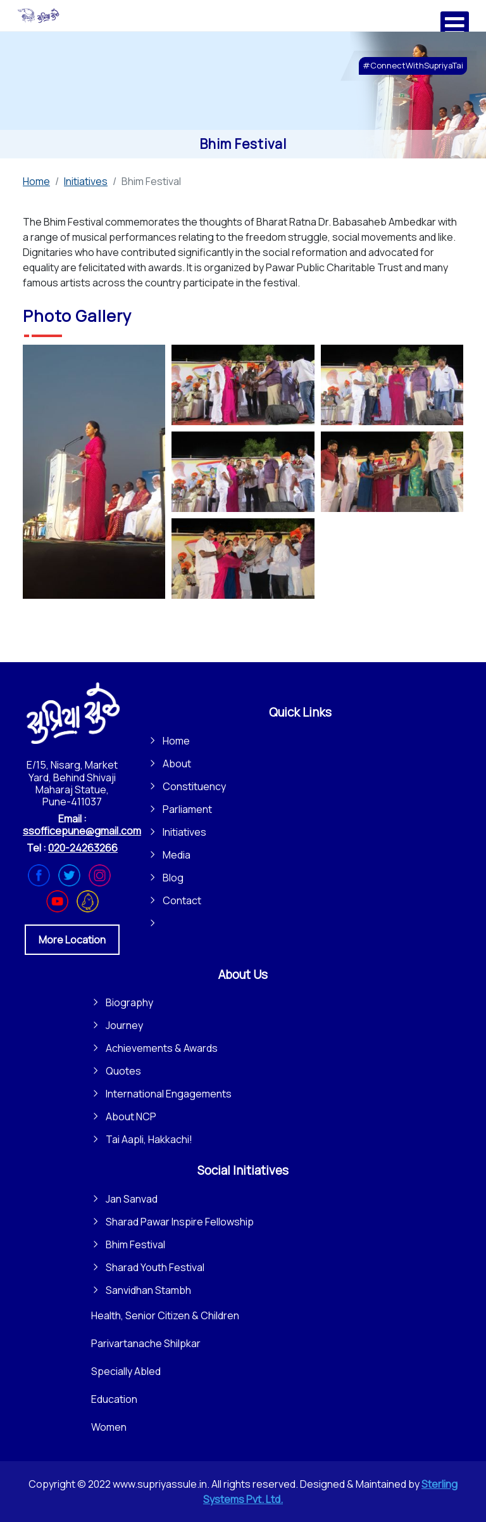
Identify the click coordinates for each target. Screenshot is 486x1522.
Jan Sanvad (132, 1199)
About (177, 763)
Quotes (123, 1071)
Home (176, 741)
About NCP (131, 1116)
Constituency (194, 786)
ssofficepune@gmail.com (82, 831)
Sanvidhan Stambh (148, 1290)
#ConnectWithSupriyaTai (413, 65)
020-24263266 (83, 848)
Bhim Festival (135, 1244)
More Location (72, 940)
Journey (124, 1025)
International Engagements (169, 1094)
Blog (173, 878)
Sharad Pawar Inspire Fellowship (180, 1222)
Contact (182, 900)
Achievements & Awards (162, 1048)
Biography (129, 1002)
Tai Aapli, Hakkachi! (149, 1139)
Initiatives (184, 832)
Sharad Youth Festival (155, 1267)
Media (176, 855)
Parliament (187, 809)
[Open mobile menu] (454, 25)
